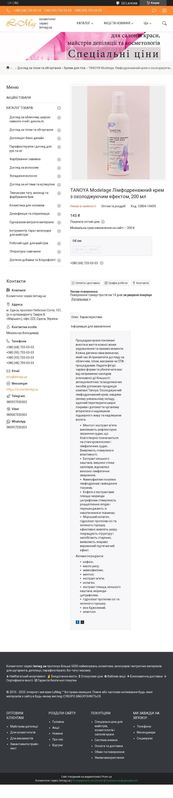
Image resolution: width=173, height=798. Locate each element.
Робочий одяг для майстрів (29, 243)
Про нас (57, 739)
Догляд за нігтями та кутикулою (32, 184)
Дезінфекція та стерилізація (30, 213)
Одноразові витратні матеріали (32, 222)
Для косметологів (23, 732)
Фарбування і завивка (25, 159)
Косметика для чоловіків (27, 205)
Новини (57, 733)
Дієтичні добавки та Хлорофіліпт (33, 260)
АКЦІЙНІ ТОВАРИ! (18, 97)
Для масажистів (21, 738)
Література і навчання (25, 251)
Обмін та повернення (109, 752)
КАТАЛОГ (83, 23)
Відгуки (57, 745)
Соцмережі (145, 738)
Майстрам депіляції (24, 726)
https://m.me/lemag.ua (22, 389)
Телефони (144, 726)
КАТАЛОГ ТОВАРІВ (19, 108)
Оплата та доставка (109, 746)
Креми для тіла (74, 68)
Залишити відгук (154, 10)
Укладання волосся (23, 176)
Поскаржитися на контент (87, 780)
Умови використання (109, 757)
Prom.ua (107, 776)
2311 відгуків (129, 2)
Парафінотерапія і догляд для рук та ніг (30, 148)
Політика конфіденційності (121, 780)
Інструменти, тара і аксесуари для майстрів (30, 233)
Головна (58, 721)
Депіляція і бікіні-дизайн (27, 138)
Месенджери (146, 732)
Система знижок (106, 740)
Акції (55, 727)
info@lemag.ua (16, 377)
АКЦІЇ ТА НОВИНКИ (117, 23)
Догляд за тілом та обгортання (39, 68)
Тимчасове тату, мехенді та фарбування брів (29, 195)
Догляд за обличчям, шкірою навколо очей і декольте (30, 119)
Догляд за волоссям (24, 167)
